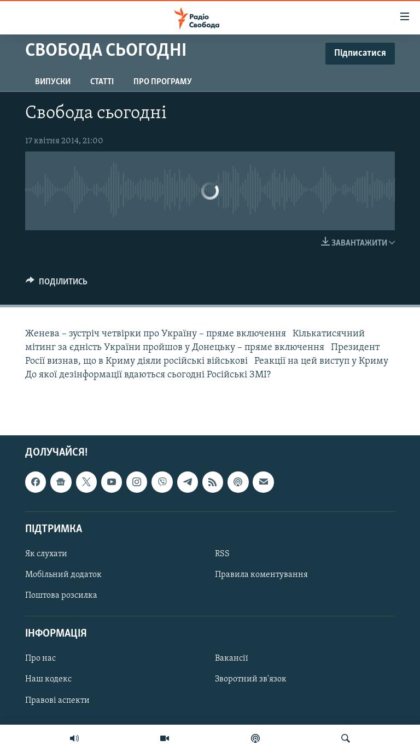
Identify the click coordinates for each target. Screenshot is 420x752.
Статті (102, 82)
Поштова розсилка (61, 596)
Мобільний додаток (63, 574)
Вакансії (231, 659)
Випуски (53, 82)
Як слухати (46, 554)
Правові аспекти (57, 700)
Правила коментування (261, 574)
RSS (222, 554)
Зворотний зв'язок (251, 679)
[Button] (57, 284)
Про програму (162, 82)
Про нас (40, 659)
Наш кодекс (48, 679)
